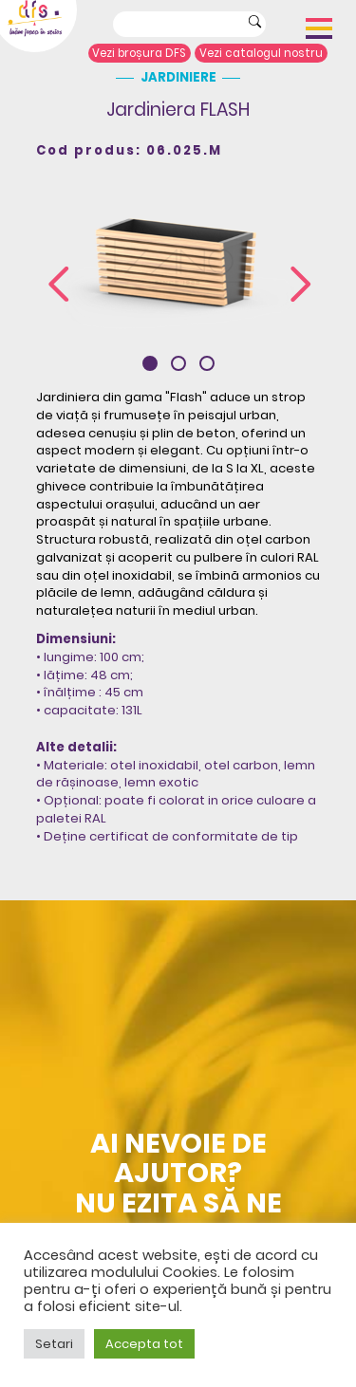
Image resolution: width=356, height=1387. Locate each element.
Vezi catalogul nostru (261, 53)
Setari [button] (54, 1344)
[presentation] (59, 285)
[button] (150, 363)
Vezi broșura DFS (139, 53)
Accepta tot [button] (144, 1344)
